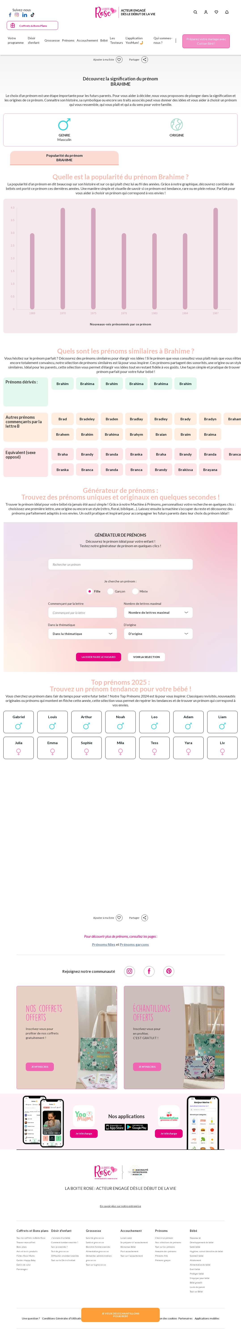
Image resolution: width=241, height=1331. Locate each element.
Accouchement (131, 1231)
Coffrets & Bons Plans (33, 25)
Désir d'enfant (61, 1231)
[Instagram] (17, 14)
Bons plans (22, 1246)
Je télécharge (84, 1133)
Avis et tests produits (27, 1251)
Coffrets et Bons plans (33, 1231)
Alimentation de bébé (200, 1264)
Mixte (144, 591)
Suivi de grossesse (95, 1238)
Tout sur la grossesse (96, 1264)
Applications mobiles (207, 1318)
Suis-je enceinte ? (59, 1246)
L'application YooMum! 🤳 (135, 40)
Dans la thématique (61, 625)
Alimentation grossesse (97, 1251)
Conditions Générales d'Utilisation (62, 1318)
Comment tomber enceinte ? (64, 1242)
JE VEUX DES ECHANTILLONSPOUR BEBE (120, 1315)
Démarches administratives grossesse (99, 1258)
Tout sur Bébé (196, 1291)
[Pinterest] (168, 971)
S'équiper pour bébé (199, 1278)
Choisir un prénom (164, 1238)
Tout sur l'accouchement (131, 1255)
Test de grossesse (60, 1251)
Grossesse (93, 1231)
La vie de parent (197, 1287)
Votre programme (16, 40)
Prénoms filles (103, 944)
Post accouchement (129, 1251)
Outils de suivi (24, 1264)
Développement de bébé (202, 1242)
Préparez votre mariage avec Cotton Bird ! (206, 41)
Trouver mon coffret (26, 1242)
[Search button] (195, 12)
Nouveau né (195, 1238)
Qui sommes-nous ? (163, 40)
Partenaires (185, 1318)
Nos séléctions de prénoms (168, 1242)
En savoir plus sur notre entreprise (120, 1206)
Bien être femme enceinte (98, 1246)
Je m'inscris (39, 1066)
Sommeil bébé (196, 1255)
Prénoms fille (161, 1255)
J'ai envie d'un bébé (60, 1238)
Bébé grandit (196, 1282)
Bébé (193, 1231)
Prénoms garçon (162, 1260)
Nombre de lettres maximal (142, 603)
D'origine (130, 625)
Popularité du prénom (64, 157)
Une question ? (31, 1318)
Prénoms (161, 1231)
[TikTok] (32, 14)
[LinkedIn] (24, 14)
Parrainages (22, 1269)
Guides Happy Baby (26, 1260)
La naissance (126, 1238)
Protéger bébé (197, 1273)
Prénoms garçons (134, 944)
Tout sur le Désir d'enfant (63, 1260)
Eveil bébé (195, 1269)
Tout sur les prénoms (165, 1246)
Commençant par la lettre (66, 603)
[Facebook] (10, 14)
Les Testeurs (116, 40)
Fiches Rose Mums (26, 1255)
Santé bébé (195, 1246)
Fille (97, 591)
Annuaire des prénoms (165, 1251)
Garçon (120, 591)
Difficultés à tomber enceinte (65, 1255)
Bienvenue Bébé (128, 1246)
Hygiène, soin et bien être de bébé (206, 1251)
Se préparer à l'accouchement (134, 1242)
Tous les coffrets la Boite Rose (31, 1238)
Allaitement (195, 1260)
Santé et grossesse (95, 1242)
